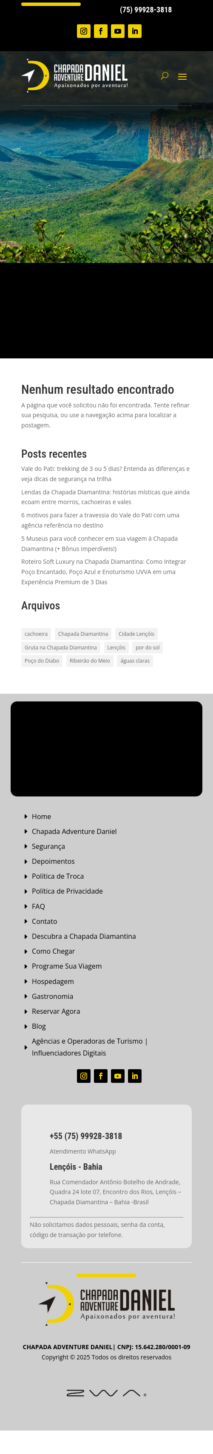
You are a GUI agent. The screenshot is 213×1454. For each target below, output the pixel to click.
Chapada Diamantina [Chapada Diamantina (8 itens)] (83, 634)
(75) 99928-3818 (146, 9)
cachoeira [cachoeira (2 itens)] (36, 634)
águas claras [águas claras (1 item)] (135, 660)
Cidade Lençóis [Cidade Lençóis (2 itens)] (136, 634)
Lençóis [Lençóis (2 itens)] (116, 647)
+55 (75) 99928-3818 (86, 1136)
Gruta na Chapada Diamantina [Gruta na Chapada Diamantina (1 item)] (61, 647)
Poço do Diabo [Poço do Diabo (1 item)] (42, 660)
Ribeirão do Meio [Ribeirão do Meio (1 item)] (90, 660)
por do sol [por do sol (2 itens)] (147, 647)
